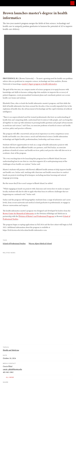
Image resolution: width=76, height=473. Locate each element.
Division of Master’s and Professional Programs (36, 216)
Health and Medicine (11, 350)
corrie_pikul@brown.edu (12, 369)
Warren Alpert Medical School (40, 243)
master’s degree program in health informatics (39, 84)
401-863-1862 (8, 372)
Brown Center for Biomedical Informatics (18, 213)
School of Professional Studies (14, 243)
